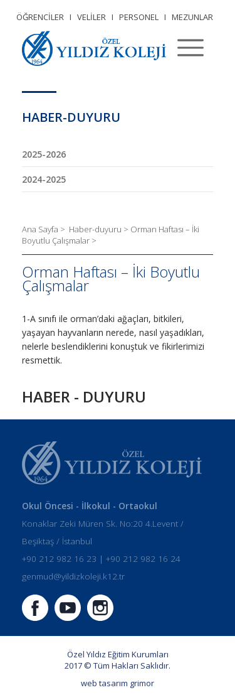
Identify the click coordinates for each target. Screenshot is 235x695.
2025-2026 (44, 154)
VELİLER (91, 17)
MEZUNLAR (192, 17)
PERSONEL (139, 17)
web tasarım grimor (117, 683)
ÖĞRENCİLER (40, 17)
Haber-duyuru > (99, 229)
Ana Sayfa (41, 229)
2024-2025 (44, 179)
